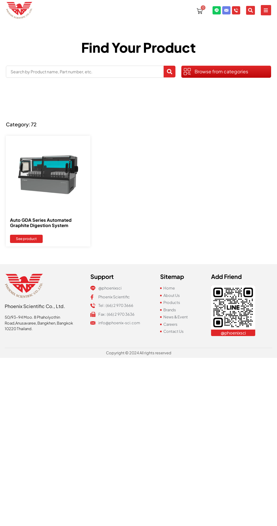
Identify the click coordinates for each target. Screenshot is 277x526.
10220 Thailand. (19, 328)
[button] (266, 6)
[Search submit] (169, 71)
